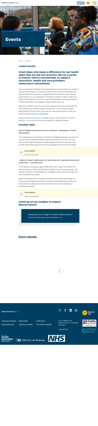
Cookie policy (40, 321)
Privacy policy (23, 321)
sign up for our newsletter (38, 114)
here (60, 217)
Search (88, 2)
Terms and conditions (8, 321)
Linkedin (70, 310)
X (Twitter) (60, 310)
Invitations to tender (26, 324)
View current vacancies (44, 324)
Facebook (65, 310)
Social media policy (7, 324)
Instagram (76, 310)
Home (21, 61)
